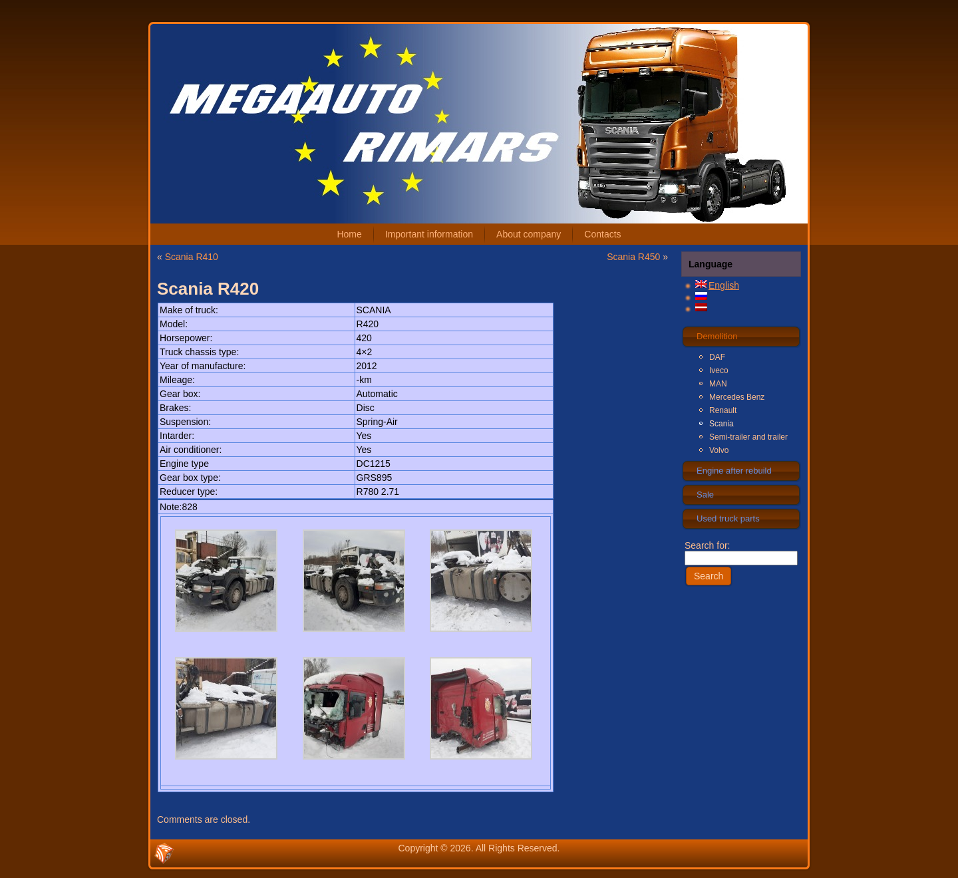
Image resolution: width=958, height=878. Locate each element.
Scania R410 (191, 256)
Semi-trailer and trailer (748, 437)
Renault (722, 410)
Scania (721, 423)
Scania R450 (633, 256)
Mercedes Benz (736, 397)
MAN (718, 383)
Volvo (718, 450)
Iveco (718, 370)
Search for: (741, 551)
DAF (717, 357)
